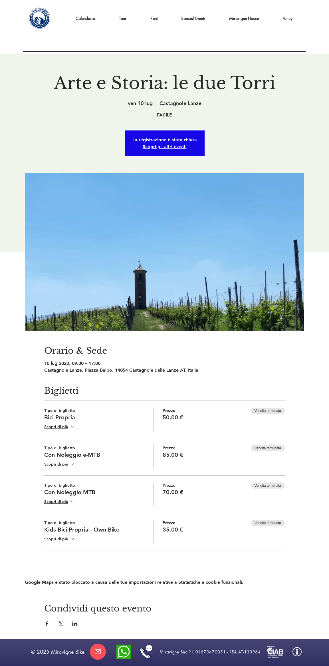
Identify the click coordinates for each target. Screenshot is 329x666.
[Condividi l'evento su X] (61, 623)
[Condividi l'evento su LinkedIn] (75, 623)
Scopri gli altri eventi (165, 146)
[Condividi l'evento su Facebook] (47, 623)
